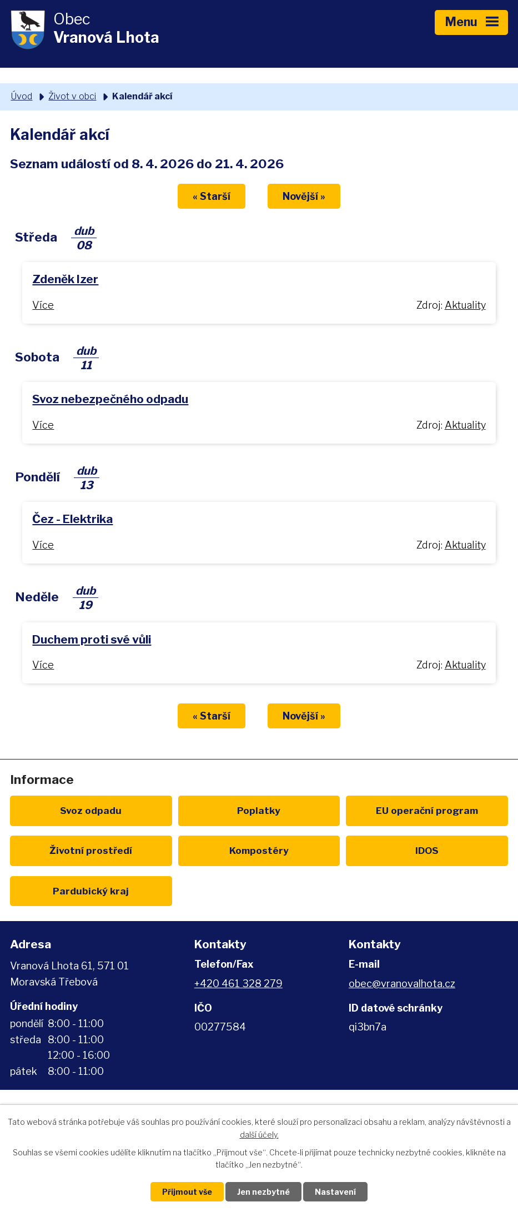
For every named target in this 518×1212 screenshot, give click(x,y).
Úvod (21, 96)
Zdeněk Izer (65, 279)
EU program (427, 810)
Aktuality (465, 305)
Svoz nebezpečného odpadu (110, 399)
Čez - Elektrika (72, 519)
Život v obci (72, 96)
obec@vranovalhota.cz (402, 983)
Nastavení (335, 1191)
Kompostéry (259, 850)
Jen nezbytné (263, 1191)
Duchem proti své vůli (91, 639)
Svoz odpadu (91, 810)
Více (43, 305)
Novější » (304, 196)
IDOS (427, 850)
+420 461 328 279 (238, 983)
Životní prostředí (90, 850)
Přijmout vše (187, 1191)
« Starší (211, 196)
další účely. (259, 1134)
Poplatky (258, 810)
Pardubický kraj (91, 891)
